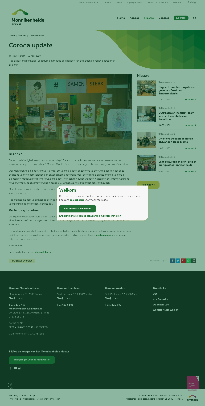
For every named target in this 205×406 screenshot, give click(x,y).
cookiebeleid (77, 200)
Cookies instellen (111, 216)
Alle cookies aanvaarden (77, 208)
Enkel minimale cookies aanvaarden (79, 216)
